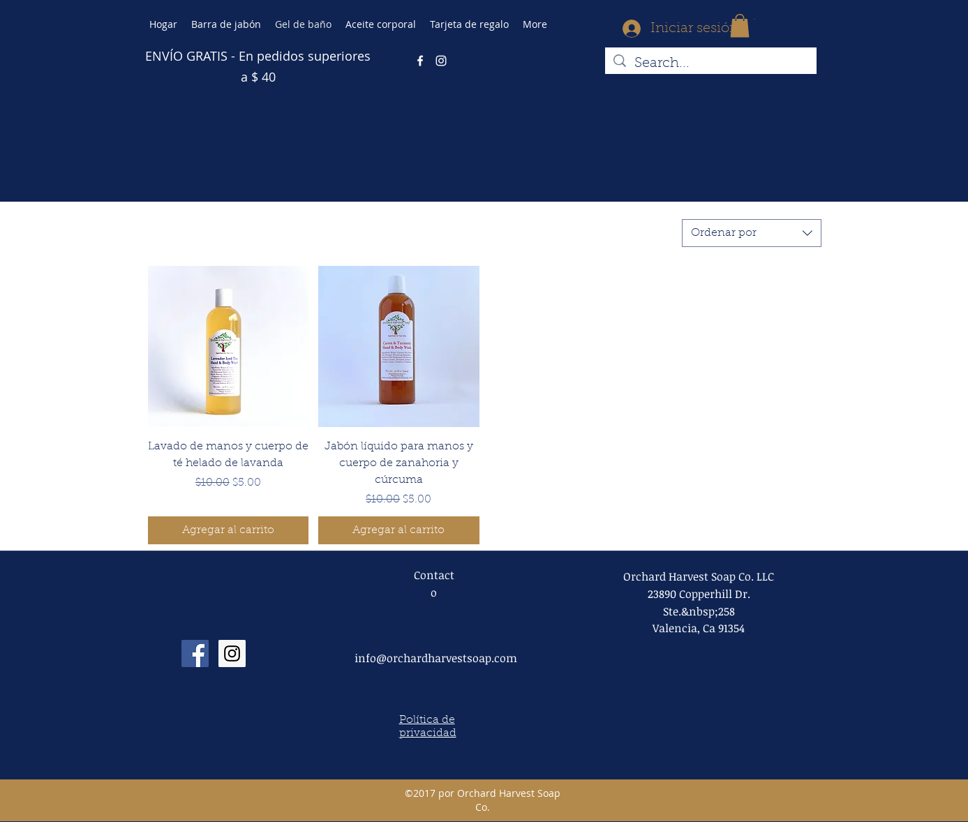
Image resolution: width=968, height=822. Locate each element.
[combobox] (751, 233)
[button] (740, 25)
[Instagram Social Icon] (232, 653)
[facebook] (420, 61)
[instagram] (441, 61)
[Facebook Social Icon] (195, 653)
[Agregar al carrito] (228, 530)
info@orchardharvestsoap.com (436, 658)
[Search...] (710, 63)
